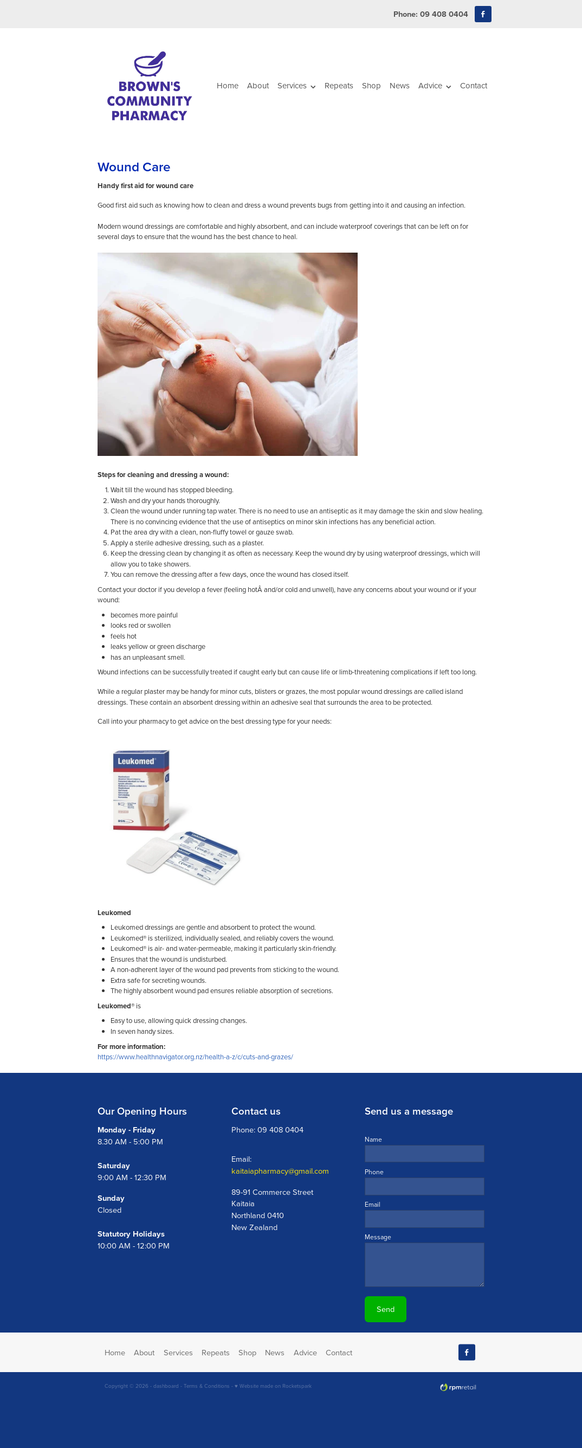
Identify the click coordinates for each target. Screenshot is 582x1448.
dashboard (166, 1385)
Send (386, 1309)
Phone (374, 1172)
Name (373, 1139)
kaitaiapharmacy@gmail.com (280, 1170)
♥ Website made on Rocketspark (273, 1385)
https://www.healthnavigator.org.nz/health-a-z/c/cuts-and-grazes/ (195, 1056)
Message (378, 1237)
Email (372, 1204)
